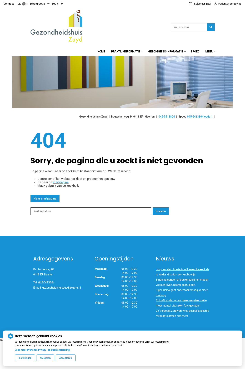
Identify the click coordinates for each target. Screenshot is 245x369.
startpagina (61, 182)
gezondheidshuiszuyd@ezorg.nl (61, 287)
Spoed (195, 51)
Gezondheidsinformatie (165, 51)
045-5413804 (46, 282)
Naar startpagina (45, 198)
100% (55, 3)
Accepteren (65, 358)
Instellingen (25, 358)
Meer (209, 51)
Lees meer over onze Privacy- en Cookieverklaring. (42, 349)
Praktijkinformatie (125, 51)
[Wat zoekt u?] (189, 27)
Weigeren (45, 358)
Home (101, 51)
